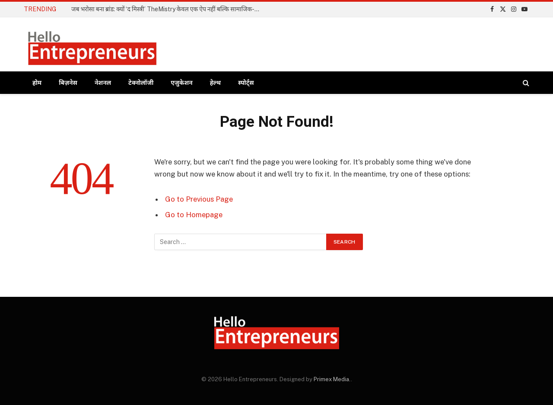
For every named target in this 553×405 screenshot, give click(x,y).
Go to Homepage (193, 214)
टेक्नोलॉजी (140, 82)
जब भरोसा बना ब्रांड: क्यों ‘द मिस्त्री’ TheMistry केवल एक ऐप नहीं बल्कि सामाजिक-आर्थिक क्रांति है (168, 9)
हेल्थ (215, 82)
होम (36, 82)
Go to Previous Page (199, 199)
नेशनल (103, 82)
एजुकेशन (181, 82)
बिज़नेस (68, 82)
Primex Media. (332, 379)
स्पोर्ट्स (246, 82)
